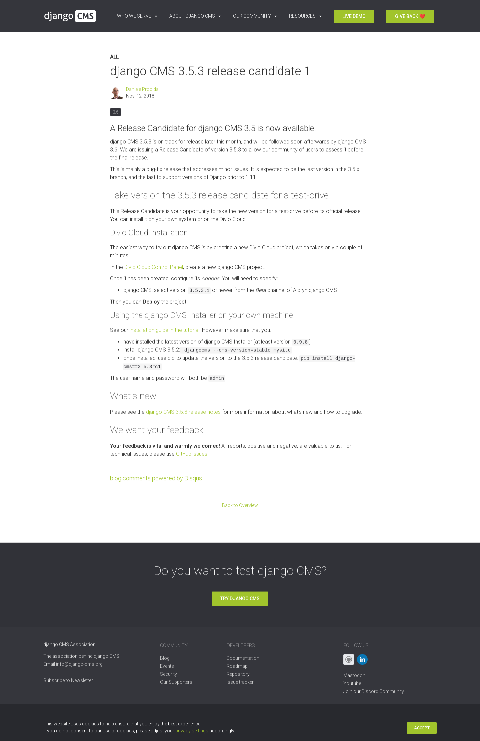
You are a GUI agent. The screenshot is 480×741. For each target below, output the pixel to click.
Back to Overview (240, 505)
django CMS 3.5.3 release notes (183, 412)
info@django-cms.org (79, 664)
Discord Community (383, 691)
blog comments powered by (156, 478)
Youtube (352, 683)
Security (168, 674)
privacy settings (191, 730)
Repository (238, 674)
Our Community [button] (255, 16)
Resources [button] (305, 16)
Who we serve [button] (137, 16)
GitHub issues (191, 454)
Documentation (243, 658)
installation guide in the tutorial (164, 330)
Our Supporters (176, 682)
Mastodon (354, 675)
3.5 (115, 111)
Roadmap (237, 666)
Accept (422, 728)
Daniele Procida (142, 89)
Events (167, 666)
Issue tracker (240, 682)
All (114, 57)
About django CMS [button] (195, 16)
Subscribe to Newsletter (68, 680)
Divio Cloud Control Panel (153, 267)
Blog (165, 658)
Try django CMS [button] (240, 598)
